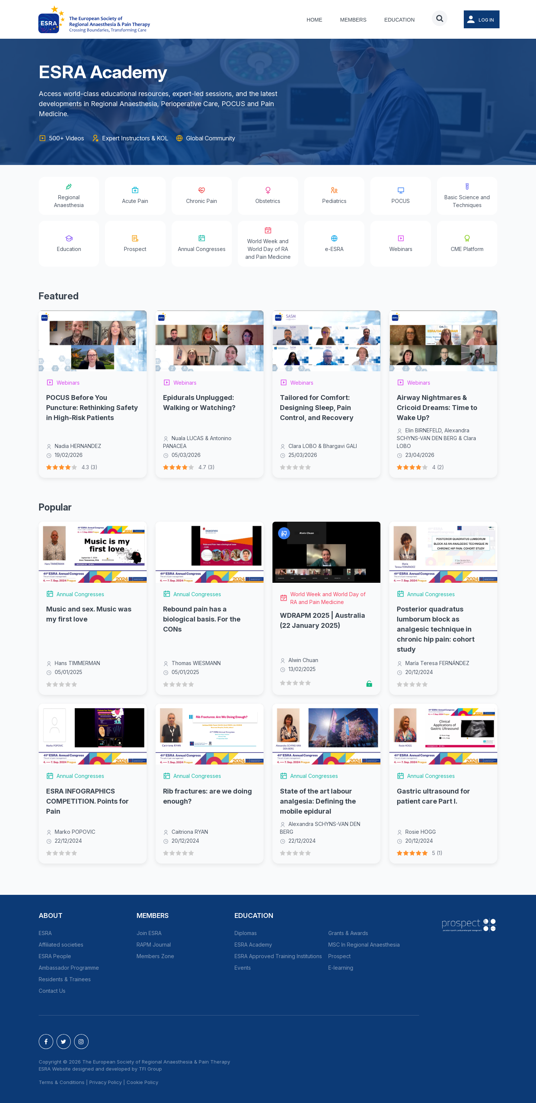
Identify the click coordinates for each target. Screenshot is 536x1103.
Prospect (339, 956)
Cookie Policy (142, 1082)
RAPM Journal (154, 944)
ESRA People (55, 956)
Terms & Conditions (61, 1082)
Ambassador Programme (69, 967)
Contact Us (52, 991)
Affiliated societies (61, 944)
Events (242, 967)
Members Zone (155, 956)
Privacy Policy (105, 1082)
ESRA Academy (253, 944)
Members (353, 20)
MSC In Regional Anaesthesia (364, 944)
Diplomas (245, 933)
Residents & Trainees (65, 979)
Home (314, 20)
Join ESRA (149, 933)
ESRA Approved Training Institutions (278, 956)
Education (400, 20)
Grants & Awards (348, 933)
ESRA (45, 933)
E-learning (340, 967)
